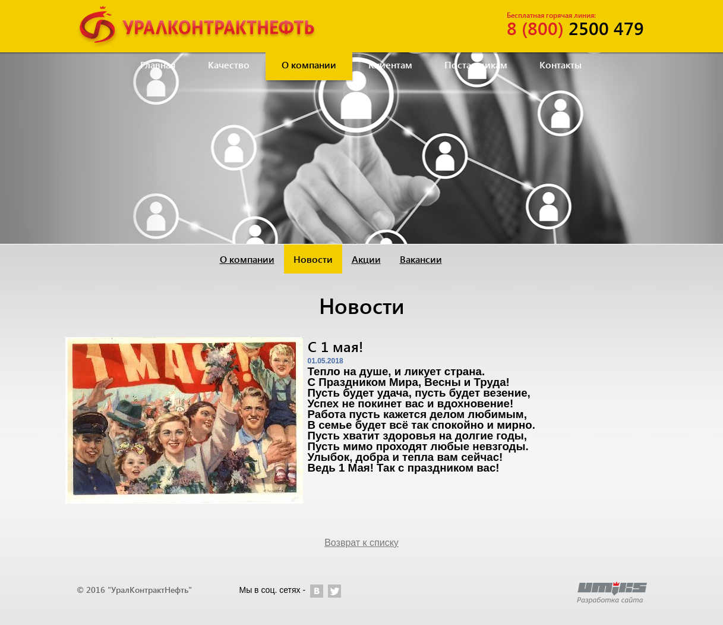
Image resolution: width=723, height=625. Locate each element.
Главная (158, 64)
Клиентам (390, 64)
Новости (313, 259)
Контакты (560, 64)
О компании (309, 64)
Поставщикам (475, 64)
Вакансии (421, 259)
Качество (229, 64)
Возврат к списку (361, 543)
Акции (366, 259)
